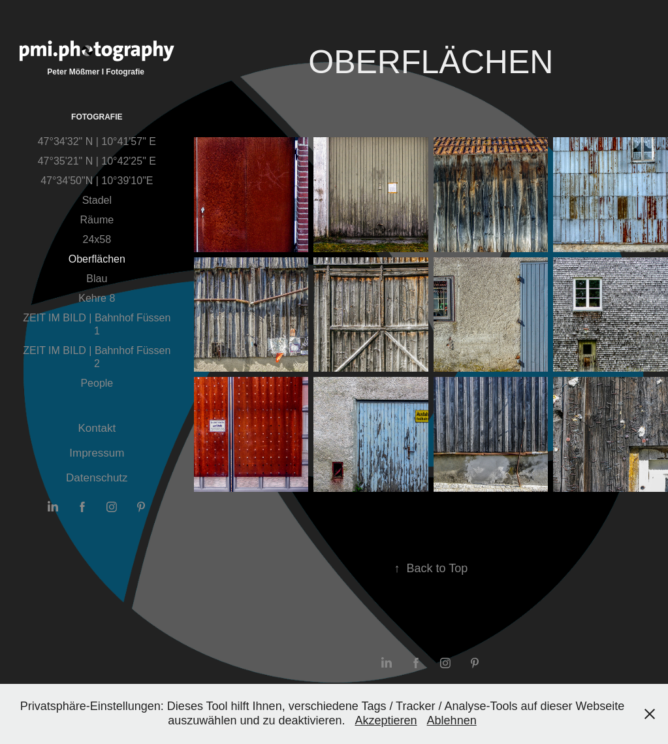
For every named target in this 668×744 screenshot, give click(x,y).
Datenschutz (97, 478)
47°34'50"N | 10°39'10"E (96, 180)
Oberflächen (97, 259)
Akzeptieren (386, 720)
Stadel (97, 200)
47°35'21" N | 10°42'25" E (97, 161)
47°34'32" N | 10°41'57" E (97, 141)
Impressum (96, 453)
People (96, 383)
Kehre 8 (96, 298)
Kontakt (97, 428)
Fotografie (96, 116)
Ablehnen (452, 720)
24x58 (97, 239)
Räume (97, 219)
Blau (96, 278)
